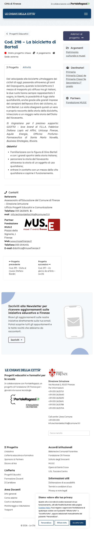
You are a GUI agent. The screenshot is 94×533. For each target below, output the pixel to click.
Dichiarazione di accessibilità (61, 482)
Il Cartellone (10, 482)
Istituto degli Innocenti (58, 459)
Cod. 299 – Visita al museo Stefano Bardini (17, 271)
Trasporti (8, 510)
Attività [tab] (27, 67)
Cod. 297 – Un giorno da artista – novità (46, 271)
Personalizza (46, 523)
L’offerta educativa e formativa (18, 455)
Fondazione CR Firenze (59, 455)
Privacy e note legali (57, 490)
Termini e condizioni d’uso (60, 486)
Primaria (71, 71)
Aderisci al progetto (76, 35)
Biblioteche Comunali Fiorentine (63, 451)
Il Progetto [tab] (12, 67)
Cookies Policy (44, 508)
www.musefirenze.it (21, 241)
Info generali (10, 494)
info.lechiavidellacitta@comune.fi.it (30, 214)
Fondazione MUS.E (76, 102)
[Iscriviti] (16, 340)
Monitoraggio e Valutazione (17, 506)
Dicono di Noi (10, 463)
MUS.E (51, 463)
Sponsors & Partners (14, 459)
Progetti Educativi (17, 33)
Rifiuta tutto (62, 523)
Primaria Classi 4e (76, 75)
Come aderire (10, 498)
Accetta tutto (78, 523)
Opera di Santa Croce (58, 467)
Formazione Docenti (13, 478)
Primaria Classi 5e (76, 79)
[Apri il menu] (86, 13)
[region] (62, 510)
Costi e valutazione (13, 502)
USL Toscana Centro (58, 471)
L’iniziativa (9, 451)
